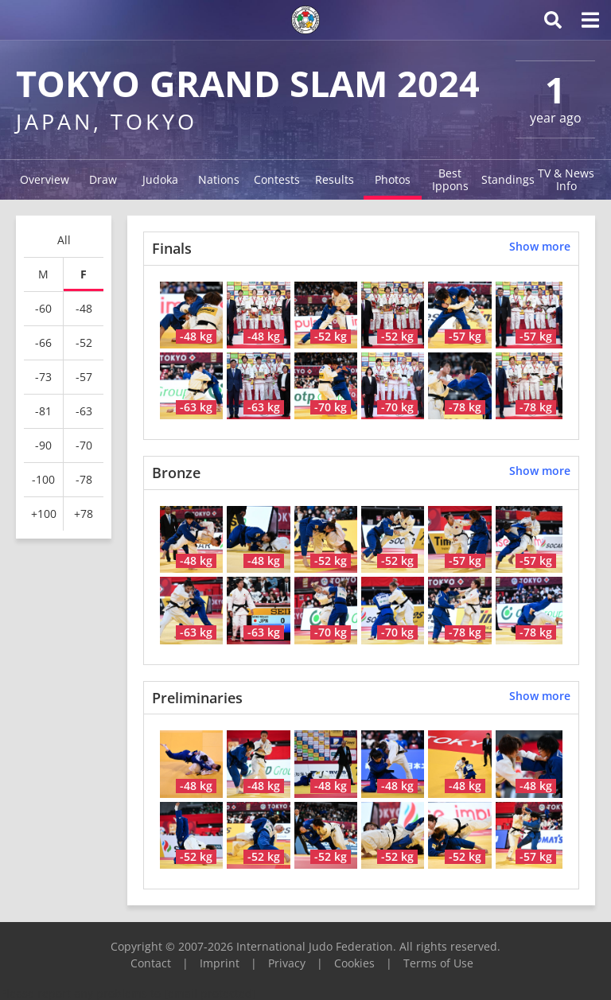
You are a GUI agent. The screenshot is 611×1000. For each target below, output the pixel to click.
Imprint (219, 963)
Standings (508, 179)
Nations (218, 179)
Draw (103, 179)
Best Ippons (450, 179)
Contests (277, 179)
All (64, 239)
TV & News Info (566, 179)
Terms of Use (438, 963)
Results (334, 179)
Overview (44, 179)
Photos (393, 179)
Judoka (160, 179)
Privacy (287, 963)
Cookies (354, 963)
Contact (150, 963)
